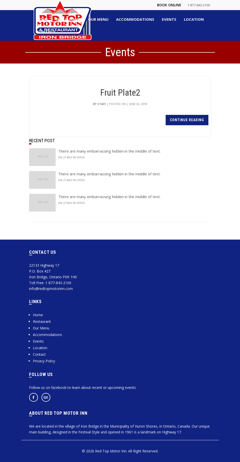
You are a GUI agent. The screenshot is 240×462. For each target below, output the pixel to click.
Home (38, 314)
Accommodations (47, 334)
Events (38, 341)
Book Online (169, 5)
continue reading (187, 120)
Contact (39, 354)
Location (40, 347)
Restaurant (42, 321)
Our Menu (41, 328)
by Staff (99, 104)
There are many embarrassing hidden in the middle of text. (109, 151)
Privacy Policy (44, 361)
